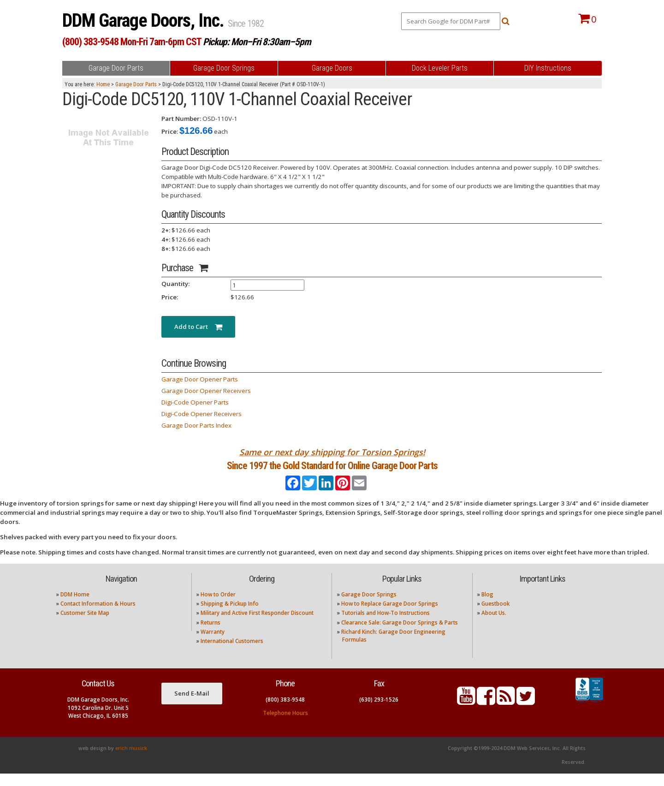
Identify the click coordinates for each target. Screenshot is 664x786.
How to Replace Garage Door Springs (389, 616)
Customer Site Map (84, 625)
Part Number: (181, 118)
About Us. (493, 625)
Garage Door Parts (136, 84)
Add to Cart (198, 326)
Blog (487, 606)
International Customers (232, 653)
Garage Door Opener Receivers (206, 391)
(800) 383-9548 (285, 712)
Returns (210, 634)
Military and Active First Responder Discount (257, 625)
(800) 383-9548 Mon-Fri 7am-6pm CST (131, 42)
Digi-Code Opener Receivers (201, 414)
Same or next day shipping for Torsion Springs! (332, 452)
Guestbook (495, 616)
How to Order (218, 606)
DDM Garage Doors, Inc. (145, 20)
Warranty (213, 644)
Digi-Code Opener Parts (195, 402)
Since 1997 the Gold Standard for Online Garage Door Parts (332, 472)
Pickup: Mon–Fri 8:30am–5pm (257, 42)
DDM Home (74, 606)
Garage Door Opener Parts (199, 379)
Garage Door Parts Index (196, 425)
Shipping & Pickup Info (230, 616)
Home (103, 84)
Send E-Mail (191, 706)
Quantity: (175, 284)
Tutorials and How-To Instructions (385, 625)
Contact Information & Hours (98, 616)
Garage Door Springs (369, 606)
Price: (169, 131)
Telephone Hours (285, 725)
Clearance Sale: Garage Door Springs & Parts (399, 634)
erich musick (131, 760)
